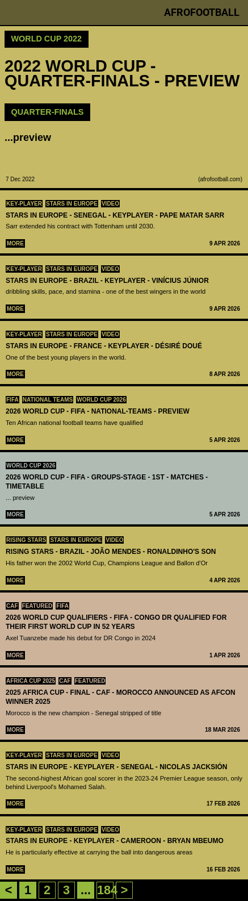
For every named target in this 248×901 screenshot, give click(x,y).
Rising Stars (26, 540)
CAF (12, 606)
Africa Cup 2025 (30, 681)
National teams (48, 400)
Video (110, 204)
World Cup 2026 (101, 400)
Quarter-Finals (47, 111)
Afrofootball (201, 12)
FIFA (12, 400)
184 (107, 890)
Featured (37, 606)
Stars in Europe (72, 204)
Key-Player (24, 204)
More (15, 243)
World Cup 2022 (46, 38)
